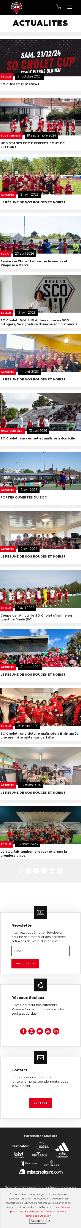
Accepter (37, 1221)
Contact (40, 1103)
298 (52, 871)
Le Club (6, 554)
